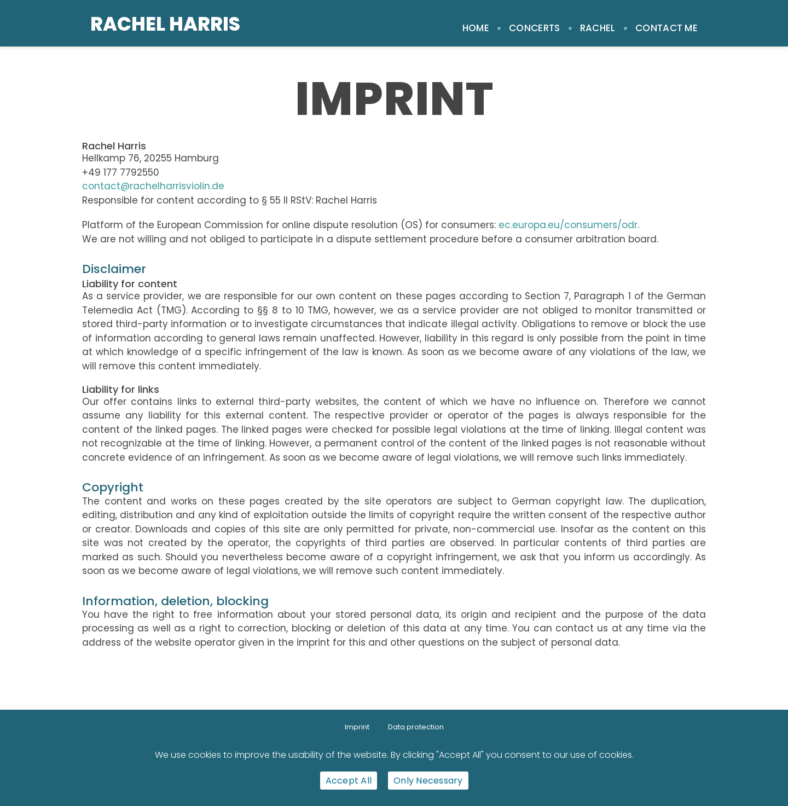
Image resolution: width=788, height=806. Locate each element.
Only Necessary (428, 780)
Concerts (534, 27)
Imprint (357, 727)
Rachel (598, 27)
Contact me (666, 27)
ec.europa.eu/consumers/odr (568, 224)
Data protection (416, 727)
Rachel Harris (165, 24)
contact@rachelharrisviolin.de (153, 186)
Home (475, 27)
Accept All (349, 780)
